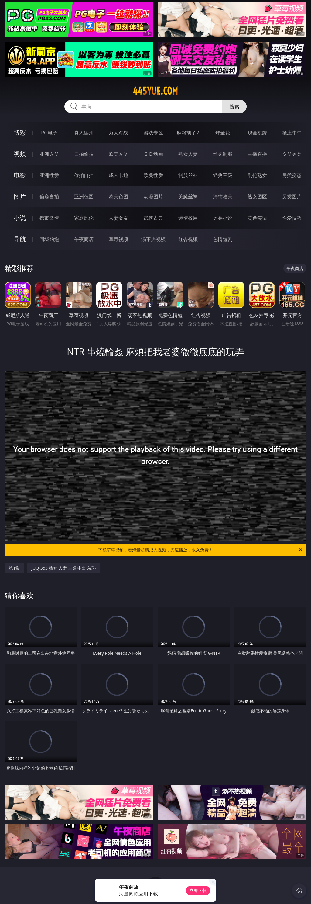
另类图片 (292, 196)
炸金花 (222, 132)
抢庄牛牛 (292, 132)
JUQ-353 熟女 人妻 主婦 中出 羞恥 (63, 568)
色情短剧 (222, 239)
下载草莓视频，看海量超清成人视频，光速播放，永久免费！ (200, 549)
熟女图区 (257, 196)
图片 (20, 196)
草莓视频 (118, 239)
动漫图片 (153, 196)
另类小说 (222, 218)
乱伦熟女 (257, 175)
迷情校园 (188, 218)
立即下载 (198, 890)
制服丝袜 (188, 175)
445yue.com (155, 91)
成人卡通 (118, 175)
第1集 (14, 568)
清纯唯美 (222, 196)
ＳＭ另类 (292, 154)
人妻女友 (118, 218)
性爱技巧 (292, 218)
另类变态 (292, 175)
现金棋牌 (257, 132)
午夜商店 (84, 239)
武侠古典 (153, 218)
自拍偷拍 (84, 154)
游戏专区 (153, 132)
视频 (20, 154)
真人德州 (84, 132)
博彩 (20, 132)
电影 (20, 175)
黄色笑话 (257, 218)
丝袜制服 (222, 154)
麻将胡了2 (188, 132)
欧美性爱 (153, 175)
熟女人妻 (188, 154)
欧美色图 (118, 196)
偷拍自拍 (84, 175)
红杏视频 (188, 239)
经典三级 (222, 175)
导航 (20, 239)
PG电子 (49, 132)
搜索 (234, 106)
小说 (20, 218)
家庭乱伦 (84, 218)
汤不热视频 (153, 239)
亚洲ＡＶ (49, 154)
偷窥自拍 (49, 196)
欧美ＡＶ (118, 154)
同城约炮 (49, 239)
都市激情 (49, 218)
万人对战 (118, 132)
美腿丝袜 (188, 196)
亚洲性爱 (49, 175)
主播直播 (257, 154)
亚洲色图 (84, 196)
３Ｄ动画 (153, 154)
